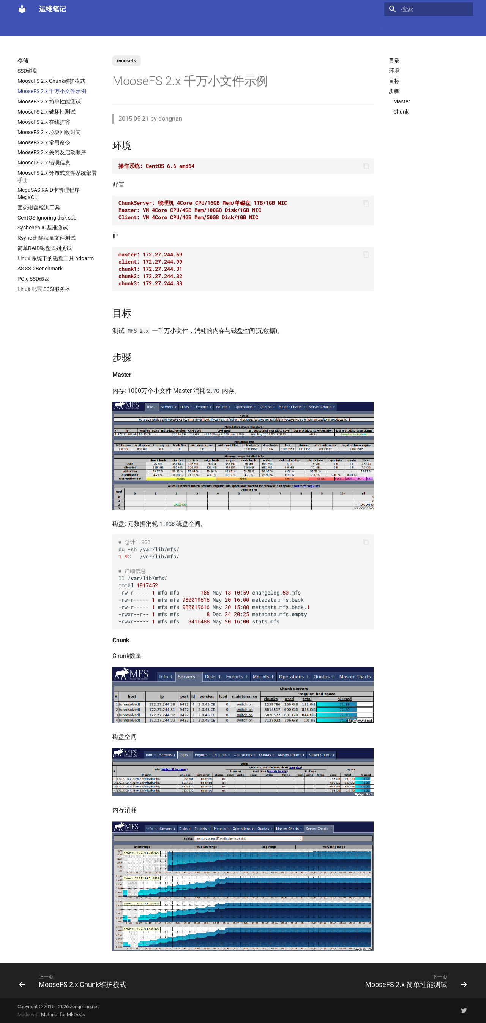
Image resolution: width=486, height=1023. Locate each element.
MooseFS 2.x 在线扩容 (43, 122)
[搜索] (428, 9)
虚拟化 (160, 27)
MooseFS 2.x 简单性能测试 (49, 101)
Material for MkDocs (63, 1014)
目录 (394, 60)
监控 (295, 27)
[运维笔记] (22, 9)
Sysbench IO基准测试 (42, 228)
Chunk (401, 112)
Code (136, 27)
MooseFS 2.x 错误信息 (43, 163)
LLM (46, 27)
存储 (332, 27)
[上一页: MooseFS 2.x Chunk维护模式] (74, 981)
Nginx (184, 27)
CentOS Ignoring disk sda (47, 218)
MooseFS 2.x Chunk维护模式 (51, 81)
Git (313, 27)
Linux (94, 27)
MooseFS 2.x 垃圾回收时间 (49, 132)
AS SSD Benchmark (40, 269)
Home (24, 27)
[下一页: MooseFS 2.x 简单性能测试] (414, 981)
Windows (358, 27)
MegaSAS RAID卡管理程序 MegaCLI (48, 193)
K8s (115, 27)
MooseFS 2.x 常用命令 (43, 142)
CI (277, 27)
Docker (70, 27)
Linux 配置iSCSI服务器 (43, 289)
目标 (394, 81)
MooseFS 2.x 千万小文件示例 (51, 91)
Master (401, 101)
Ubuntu (236, 27)
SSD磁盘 (27, 71)
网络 (259, 27)
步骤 (394, 91)
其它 (384, 27)
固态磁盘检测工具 (38, 207)
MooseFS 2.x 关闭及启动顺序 (51, 152)
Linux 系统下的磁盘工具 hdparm (55, 258)
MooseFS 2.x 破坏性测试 (46, 112)
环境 (394, 71)
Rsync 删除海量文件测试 (46, 238)
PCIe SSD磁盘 (33, 279)
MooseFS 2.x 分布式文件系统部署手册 (57, 176)
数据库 (209, 27)
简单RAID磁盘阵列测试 (44, 248)
